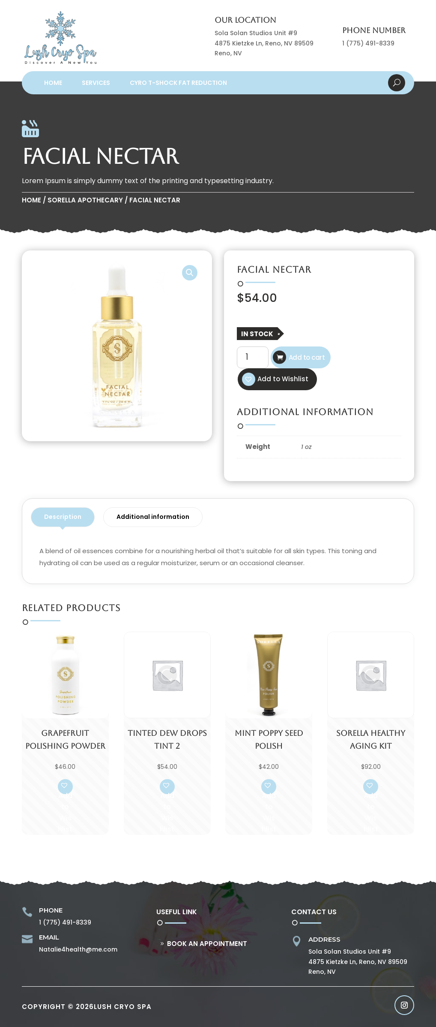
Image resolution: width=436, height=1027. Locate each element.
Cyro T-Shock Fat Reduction (178, 82)
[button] (189, 272)
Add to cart (307, 357)
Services (96, 82)
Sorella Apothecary (85, 200)
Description (62, 516)
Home (53, 82)
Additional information (152, 516)
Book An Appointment (207, 943)
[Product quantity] (253, 357)
